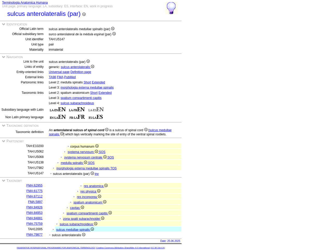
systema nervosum (83, 152)
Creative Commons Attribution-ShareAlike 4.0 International (123, 248)
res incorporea (89, 197)
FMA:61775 (34, 191)
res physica (90, 191)
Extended (98, 82)
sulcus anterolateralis (77, 67)
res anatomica (96, 186)
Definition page (81, 72)
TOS (113, 168)
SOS (102, 152)
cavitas (77, 208)
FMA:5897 (35, 202)
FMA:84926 (34, 207)
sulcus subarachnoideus (77, 103)
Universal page (59, 72)
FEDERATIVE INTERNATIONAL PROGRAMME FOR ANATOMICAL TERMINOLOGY (56, 248)
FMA (60, 77)
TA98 (52, 77)
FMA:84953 (34, 213)
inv (97, 174)
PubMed (70, 77)
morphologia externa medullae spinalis (87, 87)
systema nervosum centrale (85, 157)
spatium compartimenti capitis (81, 98)
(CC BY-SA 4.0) (157, 248)
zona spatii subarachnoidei (83, 219)
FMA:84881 (34, 218)
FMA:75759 (34, 224)
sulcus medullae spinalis (75, 230)
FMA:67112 (34, 196)
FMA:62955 (34, 185)
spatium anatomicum (89, 202)
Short (87, 82)
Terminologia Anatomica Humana (25, 2)
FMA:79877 (34, 234)
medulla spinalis (74, 163)
